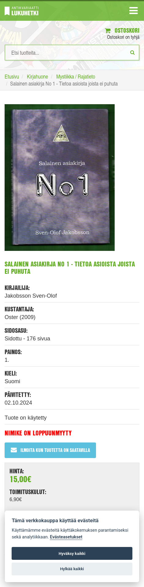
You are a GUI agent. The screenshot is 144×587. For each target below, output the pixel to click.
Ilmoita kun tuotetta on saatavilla (50, 449)
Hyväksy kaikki (72, 553)
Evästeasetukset (66, 537)
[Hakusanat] (72, 53)
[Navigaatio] (133, 12)
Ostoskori (122, 30)
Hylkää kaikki (72, 569)
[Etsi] (132, 52)
